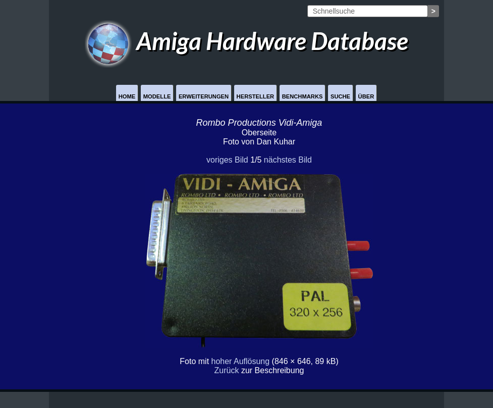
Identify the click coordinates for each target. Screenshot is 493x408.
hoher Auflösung (240, 361)
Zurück (226, 370)
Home (127, 96)
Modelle (157, 96)
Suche (340, 96)
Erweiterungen (204, 96)
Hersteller (256, 96)
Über (366, 96)
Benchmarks (302, 96)
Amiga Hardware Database (246, 40)
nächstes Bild (288, 160)
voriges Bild (227, 160)
